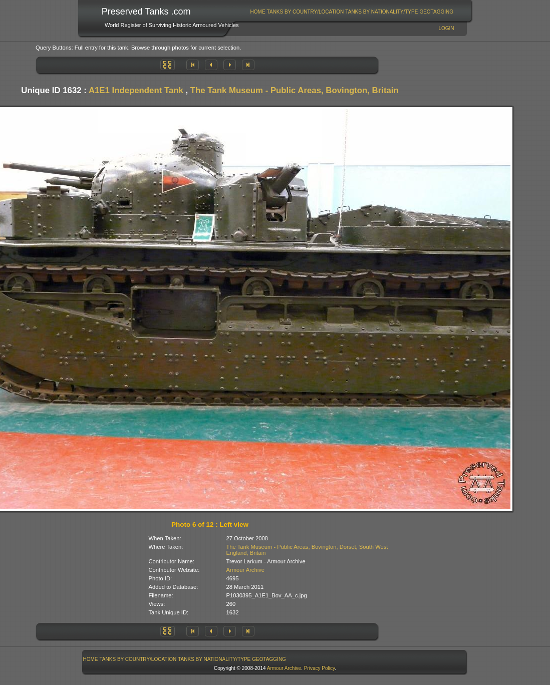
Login (446, 28)
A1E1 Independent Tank (136, 90)
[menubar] (351, 12)
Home (257, 12)
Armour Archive (245, 570)
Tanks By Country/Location (305, 12)
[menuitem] (257, 12)
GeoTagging (436, 12)
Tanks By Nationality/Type (381, 12)
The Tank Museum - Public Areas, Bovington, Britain (294, 90)
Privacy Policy (319, 668)
